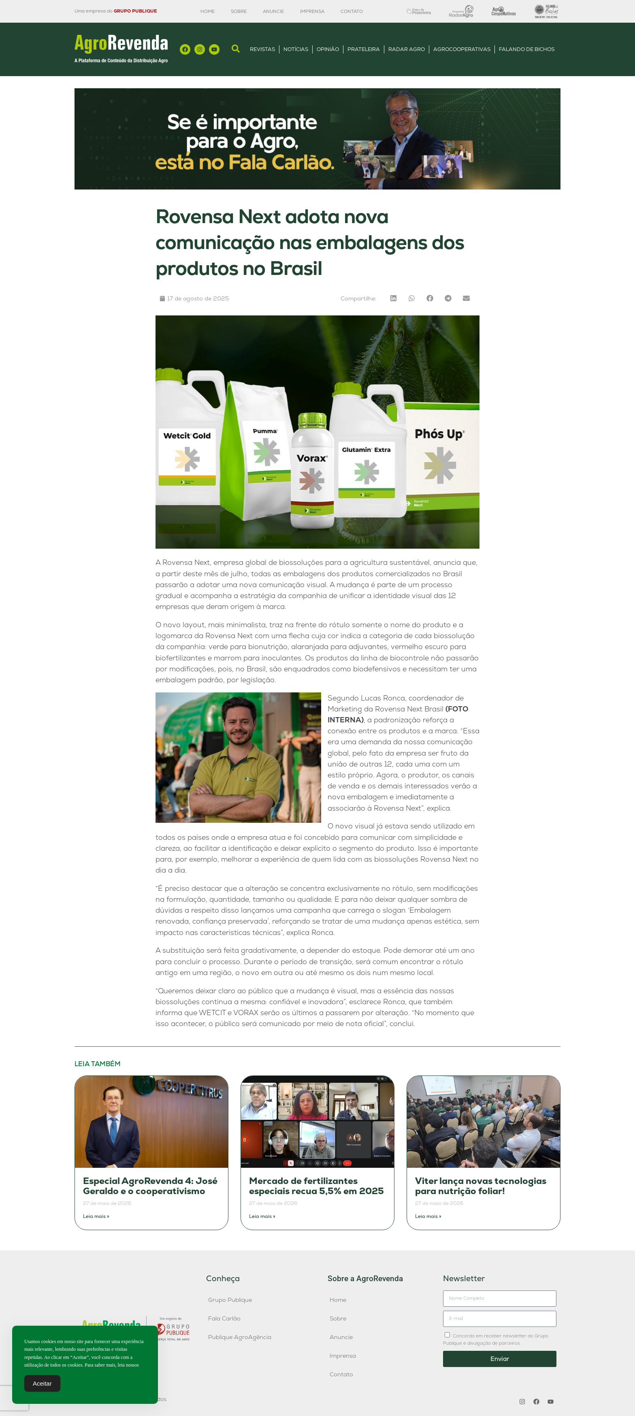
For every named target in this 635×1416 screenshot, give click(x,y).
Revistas (262, 49)
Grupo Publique (230, 1299)
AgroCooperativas (461, 49)
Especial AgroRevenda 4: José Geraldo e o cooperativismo (150, 1186)
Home (207, 11)
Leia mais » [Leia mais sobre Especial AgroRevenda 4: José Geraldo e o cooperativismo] (96, 1216)
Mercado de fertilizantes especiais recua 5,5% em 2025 (316, 1186)
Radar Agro (406, 49)
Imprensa (312, 11)
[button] (393, 298)
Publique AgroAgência (239, 1337)
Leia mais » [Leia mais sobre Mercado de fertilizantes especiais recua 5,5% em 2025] (262, 1216)
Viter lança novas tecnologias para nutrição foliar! (480, 1186)
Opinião (328, 49)
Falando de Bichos (526, 49)
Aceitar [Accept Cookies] (42, 1385)
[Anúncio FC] (317, 187)
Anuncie (273, 11)
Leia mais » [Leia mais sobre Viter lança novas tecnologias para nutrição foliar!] (428, 1216)
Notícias (295, 49)
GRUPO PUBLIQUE (135, 11)
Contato (352, 11)
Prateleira (363, 49)
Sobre (239, 11)
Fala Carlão (224, 1318)
